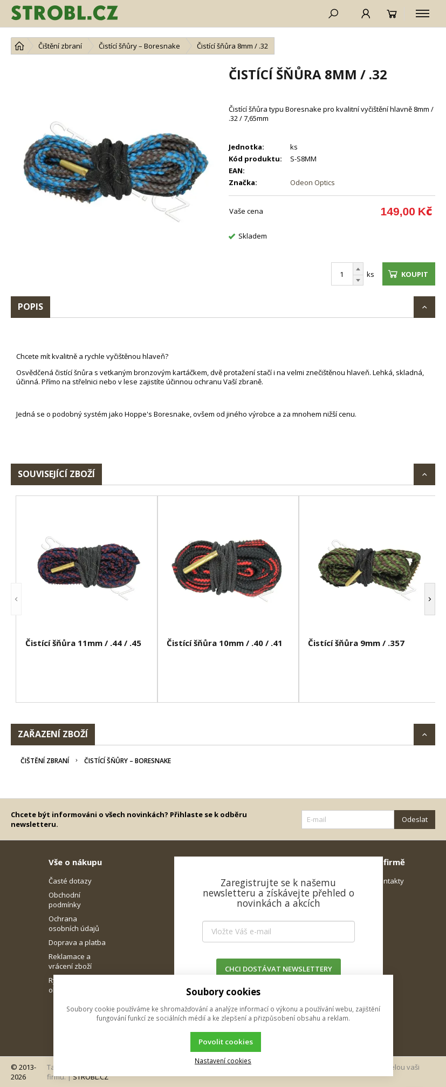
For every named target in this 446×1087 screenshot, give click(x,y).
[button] (16, 599)
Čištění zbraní (44, 760)
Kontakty (389, 881)
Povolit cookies (225, 1042)
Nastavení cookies (223, 1060)
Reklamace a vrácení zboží (70, 961)
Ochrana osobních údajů (74, 923)
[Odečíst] (358, 280)
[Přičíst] (358, 268)
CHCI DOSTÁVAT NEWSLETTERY (278, 969)
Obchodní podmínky (65, 899)
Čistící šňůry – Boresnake (127, 760)
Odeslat (415, 819)
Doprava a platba (77, 942)
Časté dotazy (70, 881)
